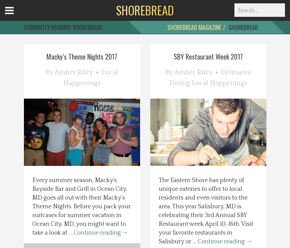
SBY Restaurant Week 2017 (208, 56)
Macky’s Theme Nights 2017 (81, 56)
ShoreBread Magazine (194, 27)
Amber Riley (74, 72)
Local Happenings (219, 83)
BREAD (145, 10)
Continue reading (101, 232)
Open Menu (17, 17)
